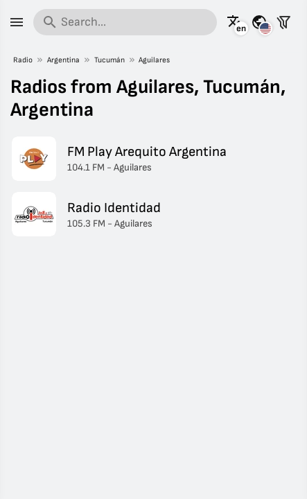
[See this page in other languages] (235, 22)
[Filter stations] (283, 22)
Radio (23, 59)
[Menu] (16, 22)
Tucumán (109, 59)
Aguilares (154, 59)
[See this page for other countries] (259, 22)
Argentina (63, 59)
